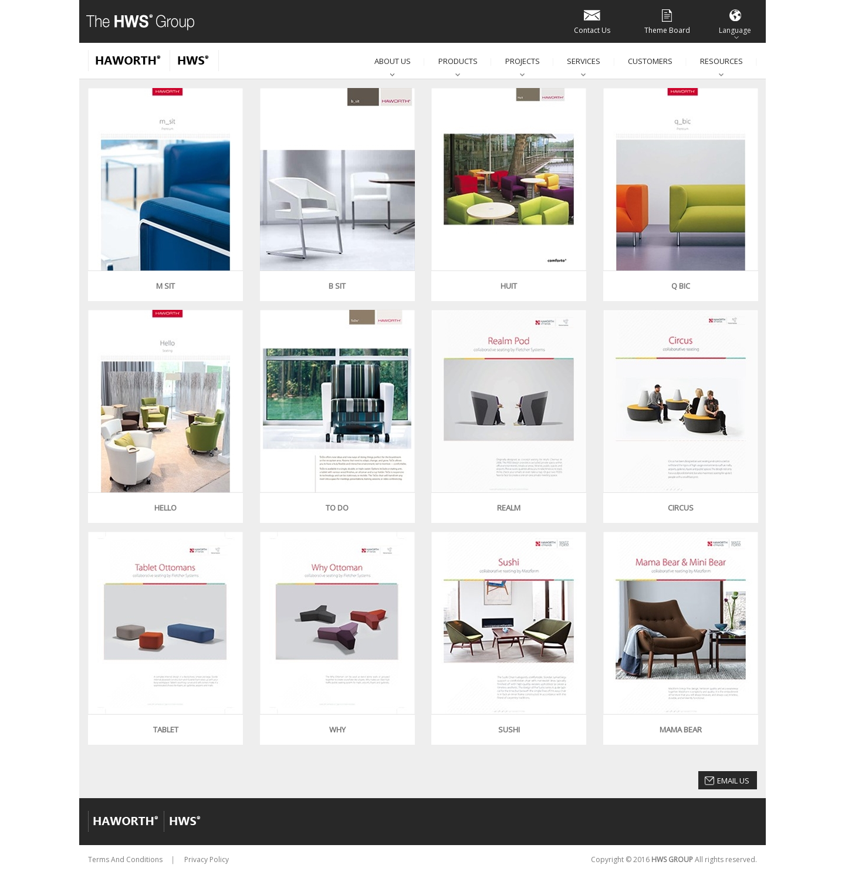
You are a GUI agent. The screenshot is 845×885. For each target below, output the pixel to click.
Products (458, 61)
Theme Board (667, 20)
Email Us (733, 780)
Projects (522, 61)
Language (735, 20)
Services (583, 61)
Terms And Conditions (125, 859)
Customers (650, 61)
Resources (721, 61)
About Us (392, 61)
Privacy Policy (206, 859)
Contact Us (592, 20)
